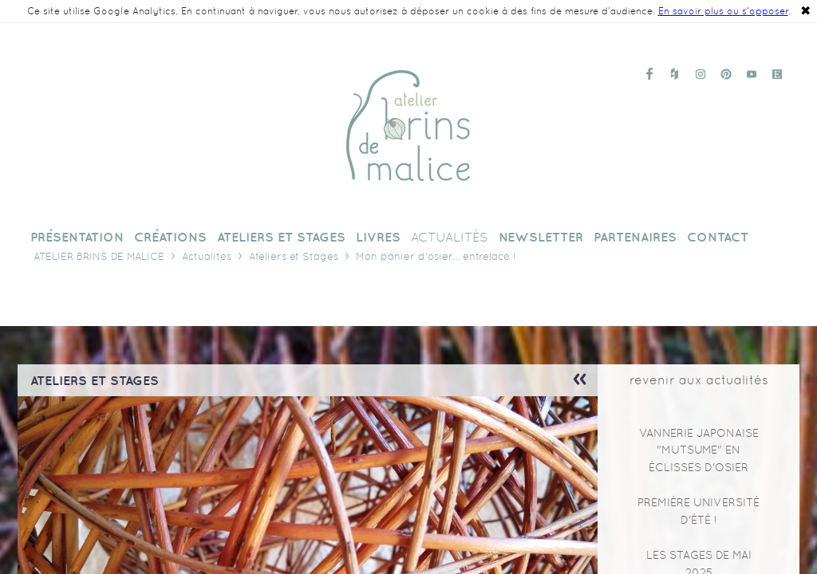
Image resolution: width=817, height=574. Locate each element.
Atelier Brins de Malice (99, 256)
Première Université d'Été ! (698, 511)
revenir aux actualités (699, 379)
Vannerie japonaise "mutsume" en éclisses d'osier (699, 450)
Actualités (206, 256)
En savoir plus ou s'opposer (723, 11)
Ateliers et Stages (293, 256)
